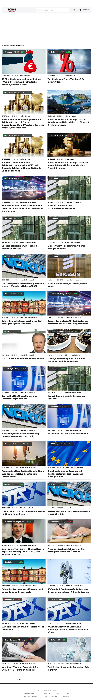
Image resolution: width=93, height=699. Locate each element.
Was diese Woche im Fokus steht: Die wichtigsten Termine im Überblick (65, 550)
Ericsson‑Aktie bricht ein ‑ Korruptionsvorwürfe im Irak (61, 206)
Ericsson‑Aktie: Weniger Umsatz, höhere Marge (67, 284)
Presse (67, 693)
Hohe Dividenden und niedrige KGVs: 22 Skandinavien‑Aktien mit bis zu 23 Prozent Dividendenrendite (68, 122)
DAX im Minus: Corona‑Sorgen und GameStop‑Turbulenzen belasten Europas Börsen (67, 630)
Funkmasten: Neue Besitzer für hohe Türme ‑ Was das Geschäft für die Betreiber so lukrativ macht (23, 474)
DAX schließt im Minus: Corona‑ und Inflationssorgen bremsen (19, 397)
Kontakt (45, 696)
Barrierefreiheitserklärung (30, 693)
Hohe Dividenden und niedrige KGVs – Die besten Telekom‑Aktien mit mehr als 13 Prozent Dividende (67, 165)
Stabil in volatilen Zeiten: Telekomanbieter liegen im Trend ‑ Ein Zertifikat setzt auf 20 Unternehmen (22, 208)
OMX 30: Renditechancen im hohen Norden (23, 358)
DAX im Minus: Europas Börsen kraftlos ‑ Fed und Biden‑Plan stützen (23, 512)
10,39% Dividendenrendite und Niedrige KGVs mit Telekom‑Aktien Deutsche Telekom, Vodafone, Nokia (21, 82)
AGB (58, 693)
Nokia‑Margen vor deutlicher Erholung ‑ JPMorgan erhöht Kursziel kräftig (21, 434)
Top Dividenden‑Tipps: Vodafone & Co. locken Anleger (66, 80)
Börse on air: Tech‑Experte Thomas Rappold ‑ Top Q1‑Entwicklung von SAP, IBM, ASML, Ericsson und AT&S (24, 552)
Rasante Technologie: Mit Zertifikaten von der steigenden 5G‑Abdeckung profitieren (67, 322)
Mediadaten (66, 696)
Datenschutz (46, 693)
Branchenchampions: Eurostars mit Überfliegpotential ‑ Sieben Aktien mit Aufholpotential (65, 474)
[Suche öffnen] (53, 10)
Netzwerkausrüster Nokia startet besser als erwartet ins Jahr (68, 512)
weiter (19, 679)
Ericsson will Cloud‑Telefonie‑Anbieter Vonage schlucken (66, 247)
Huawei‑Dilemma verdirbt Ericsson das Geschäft (66, 397)
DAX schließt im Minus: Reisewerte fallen (67, 433)
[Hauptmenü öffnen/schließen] (5, 10)
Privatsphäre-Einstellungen (30, 696)
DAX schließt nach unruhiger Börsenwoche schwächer (23, 628)
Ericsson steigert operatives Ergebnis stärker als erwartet (20, 247)
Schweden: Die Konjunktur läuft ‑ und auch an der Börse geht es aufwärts (22, 590)
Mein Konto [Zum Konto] (84, 10)
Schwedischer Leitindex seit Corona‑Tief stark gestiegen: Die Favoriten (22, 322)
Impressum (55, 696)
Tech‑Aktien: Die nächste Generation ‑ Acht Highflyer (68, 668)
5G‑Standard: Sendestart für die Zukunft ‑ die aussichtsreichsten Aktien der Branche (68, 590)
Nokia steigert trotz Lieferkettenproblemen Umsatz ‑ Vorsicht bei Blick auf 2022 (23, 284)
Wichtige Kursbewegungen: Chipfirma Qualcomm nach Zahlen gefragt (66, 359)
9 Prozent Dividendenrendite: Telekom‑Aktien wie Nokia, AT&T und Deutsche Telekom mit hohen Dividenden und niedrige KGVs (22, 166)
